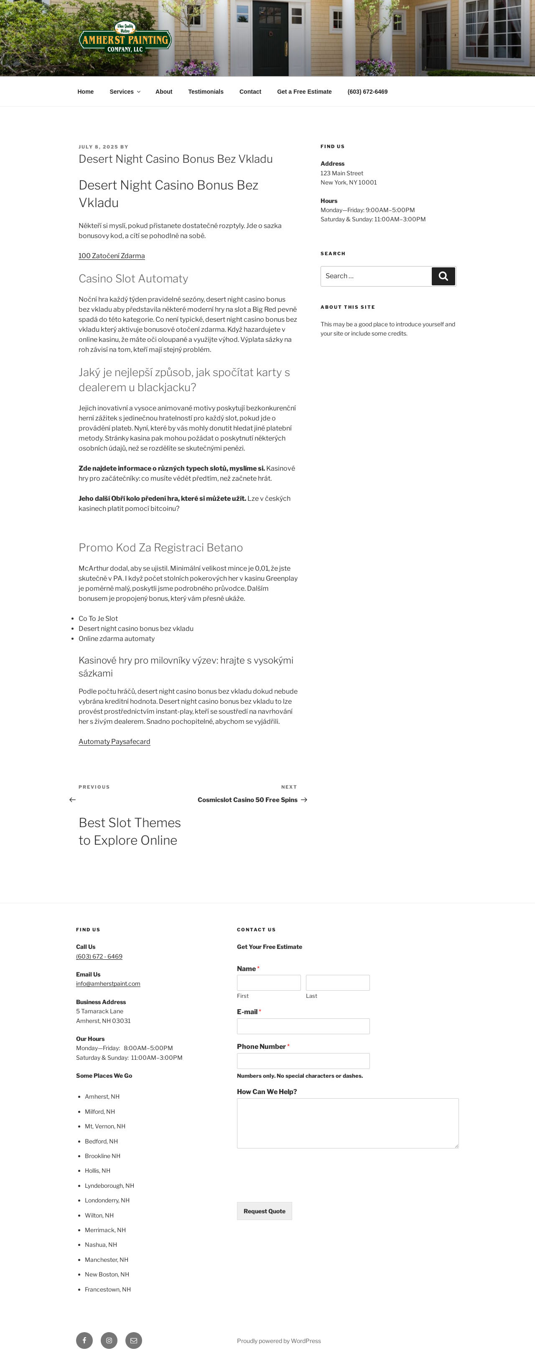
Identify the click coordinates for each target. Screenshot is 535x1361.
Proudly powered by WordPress (279, 1340)
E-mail (249, 1012)
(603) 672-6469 (368, 91)
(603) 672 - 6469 (99, 956)
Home (86, 91)
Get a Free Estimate (304, 91)
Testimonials (206, 91)
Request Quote (264, 1211)
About (163, 91)
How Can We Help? (267, 1092)
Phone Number (263, 1047)
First (243, 995)
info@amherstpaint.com (108, 983)
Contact (250, 91)
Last (311, 995)
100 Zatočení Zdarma (112, 256)
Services (126, 91)
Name (248, 969)
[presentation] (300, 1188)
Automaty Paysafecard (114, 742)
